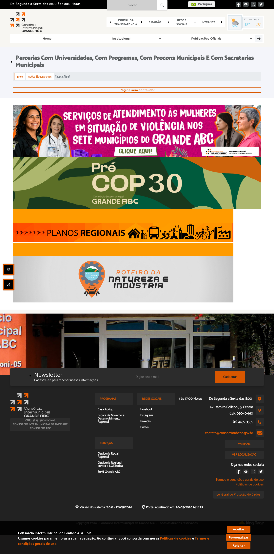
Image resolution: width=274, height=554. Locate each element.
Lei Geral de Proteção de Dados (238, 494)
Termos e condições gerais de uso (240, 480)
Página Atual (62, 76)
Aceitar (239, 529)
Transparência (248, 38)
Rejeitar (238, 545)
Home (22, 38)
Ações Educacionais (40, 76)
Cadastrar (230, 377)
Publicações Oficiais (84, 38)
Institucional (49, 38)
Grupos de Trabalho (153, 38)
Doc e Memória (215, 38)
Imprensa (185, 38)
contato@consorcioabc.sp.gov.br (229, 433)
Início (19, 76)
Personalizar (238, 537)
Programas (118, 38)
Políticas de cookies (250, 484)
